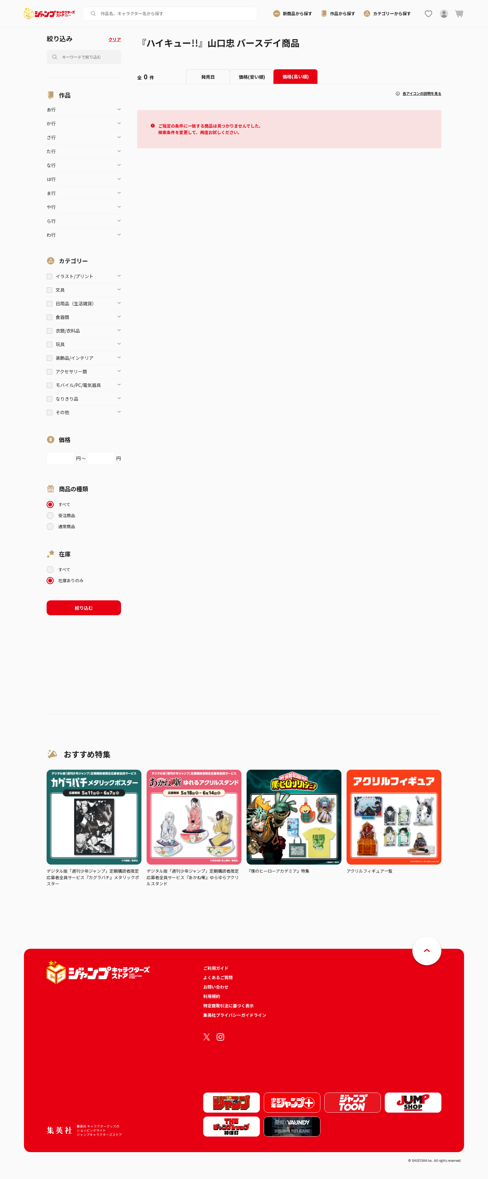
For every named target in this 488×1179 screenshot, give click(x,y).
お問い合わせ (215, 987)
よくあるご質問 (218, 977)
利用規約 (211, 996)
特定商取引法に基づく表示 (228, 1006)
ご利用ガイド (215, 968)
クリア (114, 39)
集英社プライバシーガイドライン (234, 1015)
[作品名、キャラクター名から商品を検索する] (175, 13)
